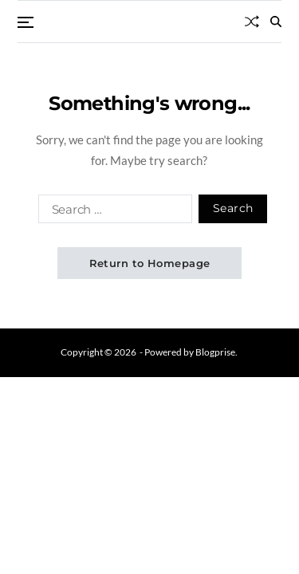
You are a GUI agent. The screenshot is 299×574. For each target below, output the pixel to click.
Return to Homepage (149, 263)
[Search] (275, 21)
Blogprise (215, 352)
